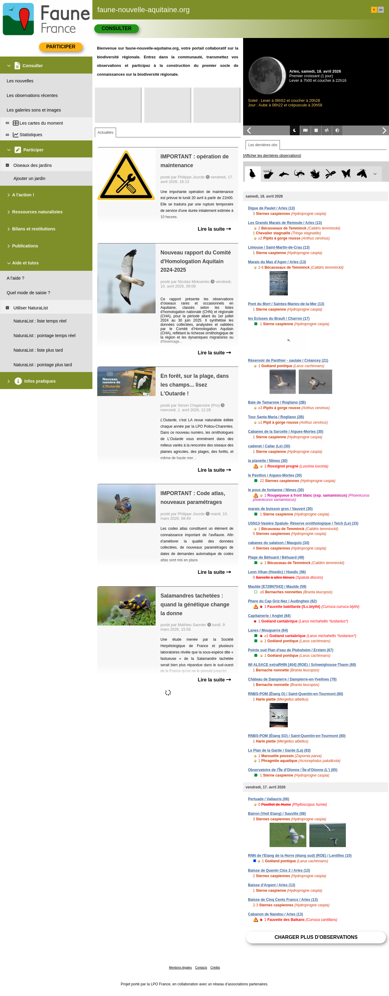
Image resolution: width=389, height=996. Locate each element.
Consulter (116, 28)
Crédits (215, 967)
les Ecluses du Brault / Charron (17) (279, 318)
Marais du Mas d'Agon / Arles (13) (277, 262)
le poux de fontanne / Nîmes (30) (276, 490)
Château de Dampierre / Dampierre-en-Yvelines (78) (292, 679)
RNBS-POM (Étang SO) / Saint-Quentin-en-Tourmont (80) (297, 736)
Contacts (201, 967)
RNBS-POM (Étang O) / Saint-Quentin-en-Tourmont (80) (295, 694)
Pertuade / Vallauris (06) (268, 799)
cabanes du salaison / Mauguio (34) (278, 543)
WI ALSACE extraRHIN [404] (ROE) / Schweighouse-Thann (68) (302, 665)
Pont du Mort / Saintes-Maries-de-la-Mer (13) (286, 304)
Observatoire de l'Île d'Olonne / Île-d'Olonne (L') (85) (292, 770)
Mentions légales (180, 967)
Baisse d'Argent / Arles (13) (271, 885)
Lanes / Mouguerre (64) (268, 630)
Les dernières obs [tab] (262, 145)
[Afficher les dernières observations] (272, 155)
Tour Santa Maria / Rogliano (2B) (276, 417)
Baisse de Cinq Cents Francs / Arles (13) (283, 900)
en (380, 9)
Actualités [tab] (105, 132)
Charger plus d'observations (315, 937)
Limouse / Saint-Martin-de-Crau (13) (279, 247)
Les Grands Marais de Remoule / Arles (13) (285, 223)
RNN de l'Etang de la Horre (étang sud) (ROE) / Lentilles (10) (300, 855)
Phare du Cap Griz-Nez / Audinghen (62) (282, 601)
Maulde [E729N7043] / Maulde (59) (277, 586)
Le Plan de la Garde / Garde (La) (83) (279, 750)
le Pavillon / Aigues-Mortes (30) (275, 475)
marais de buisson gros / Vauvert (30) (280, 509)
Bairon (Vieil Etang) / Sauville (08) (277, 814)
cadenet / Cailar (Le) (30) (269, 446)
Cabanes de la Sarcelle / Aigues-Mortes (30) (285, 431)
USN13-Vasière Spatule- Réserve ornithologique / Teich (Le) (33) (303, 523)
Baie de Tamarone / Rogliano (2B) (277, 402)
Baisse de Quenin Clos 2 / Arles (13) (279, 870)
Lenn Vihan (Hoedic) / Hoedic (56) (277, 572)
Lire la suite (214, 229)
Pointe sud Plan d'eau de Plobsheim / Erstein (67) (290, 650)
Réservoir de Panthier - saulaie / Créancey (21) (288, 360)
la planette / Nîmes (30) (267, 461)
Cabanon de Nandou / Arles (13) (275, 914)
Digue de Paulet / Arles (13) (271, 208)
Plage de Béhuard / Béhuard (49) (276, 557)
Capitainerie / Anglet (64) (269, 616)
